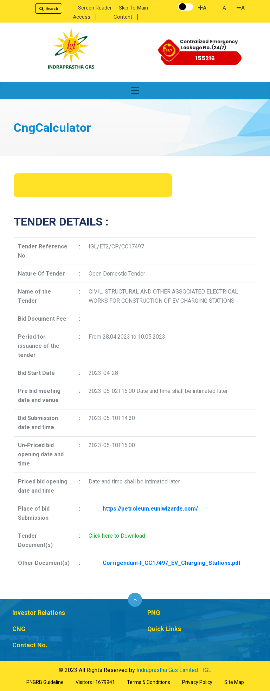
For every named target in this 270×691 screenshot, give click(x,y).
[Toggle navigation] (135, 90)
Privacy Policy (197, 682)
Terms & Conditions (148, 682)
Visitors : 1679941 (95, 682)
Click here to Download (117, 535)
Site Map (234, 682)
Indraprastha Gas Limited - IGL (173, 670)
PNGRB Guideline (45, 682)
